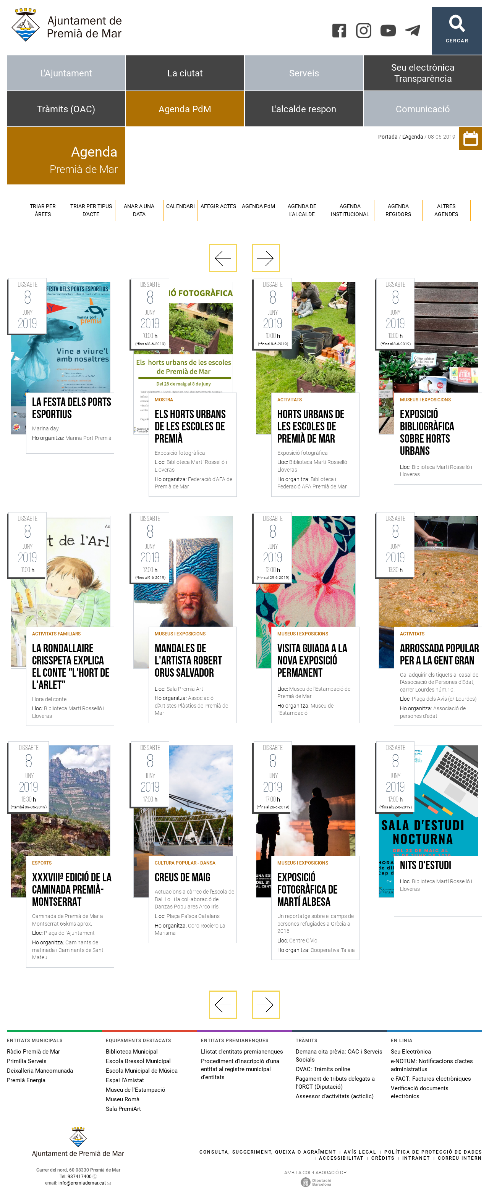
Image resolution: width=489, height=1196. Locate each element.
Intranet (416, 1158)
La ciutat (185, 73)
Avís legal (360, 1152)
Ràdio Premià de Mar (33, 1051)
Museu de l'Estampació (135, 1089)
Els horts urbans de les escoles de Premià (190, 427)
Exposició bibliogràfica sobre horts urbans (427, 433)
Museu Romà (122, 1099)
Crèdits (383, 1158)
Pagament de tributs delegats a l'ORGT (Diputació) (335, 1082)
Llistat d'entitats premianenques (242, 1051)
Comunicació (423, 109)
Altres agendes (446, 210)
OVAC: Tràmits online (323, 1069)
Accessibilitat (341, 1158)
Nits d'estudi (425, 866)
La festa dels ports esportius (71, 409)
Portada (388, 137)
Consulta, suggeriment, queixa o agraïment (267, 1152)
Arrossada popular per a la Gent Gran (439, 655)
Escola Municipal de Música (142, 1070)
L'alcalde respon (304, 109)
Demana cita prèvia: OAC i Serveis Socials (339, 1055)
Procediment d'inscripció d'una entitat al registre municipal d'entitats (240, 1069)
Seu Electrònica (411, 1051)
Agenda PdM (185, 109)
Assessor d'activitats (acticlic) (335, 1096)
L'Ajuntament (66, 73)
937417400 (80, 1176)
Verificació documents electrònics (420, 1092)
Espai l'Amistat (125, 1080)
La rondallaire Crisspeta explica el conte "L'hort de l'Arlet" (71, 667)
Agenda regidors (398, 210)
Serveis (304, 73)
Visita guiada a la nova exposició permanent (312, 661)
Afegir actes (218, 206)
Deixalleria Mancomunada (40, 1070)
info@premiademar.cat (82, 1183)
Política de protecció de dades (433, 1152)
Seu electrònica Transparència (423, 73)
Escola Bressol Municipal (138, 1061)
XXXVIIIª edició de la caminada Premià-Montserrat (72, 890)
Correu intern (460, 1158)
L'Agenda (412, 137)
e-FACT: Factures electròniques (431, 1078)
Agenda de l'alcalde (302, 210)
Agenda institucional (350, 210)
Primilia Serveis (27, 1061)
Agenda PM (258, 206)
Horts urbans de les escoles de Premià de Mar (311, 427)
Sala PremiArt (123, 1108)
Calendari (180, 206)
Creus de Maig (182, 878)
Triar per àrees (43, 210)
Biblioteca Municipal (132, 1051)
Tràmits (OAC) (66, 109)
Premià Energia (26, 1080)
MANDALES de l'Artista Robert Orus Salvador (188, 661)
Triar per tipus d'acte (91, 210)
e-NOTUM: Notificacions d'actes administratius (432, 1065)
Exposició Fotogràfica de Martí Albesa (307, 890)
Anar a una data (139, 210)
